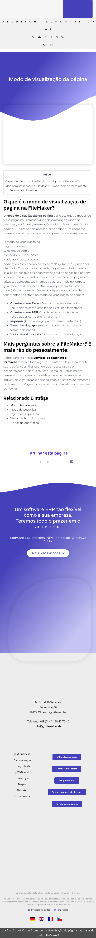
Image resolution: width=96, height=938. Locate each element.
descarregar (22, 778)
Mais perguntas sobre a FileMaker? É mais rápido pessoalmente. (46, 186)
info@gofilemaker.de (48, 726)
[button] (25, 462)
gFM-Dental (22, 772)
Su (62, 37)
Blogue (22, 784)
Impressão (61, 909)
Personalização (22, 760)
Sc (33, 37)
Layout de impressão (24, 414)
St (57, 37)
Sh (46, 37)
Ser (44, 45)
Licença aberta (22, 766)
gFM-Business (22, 754)
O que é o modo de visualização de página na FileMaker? (41, 181)
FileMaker (22, 790)
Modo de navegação (24, 405)
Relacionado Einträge (23, 190)
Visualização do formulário (28, 418)
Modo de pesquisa (23, 409)
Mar (39, 37)
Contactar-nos (22, 796)
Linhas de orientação (24, 423)
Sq (52, 37)
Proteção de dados (39, 909)
